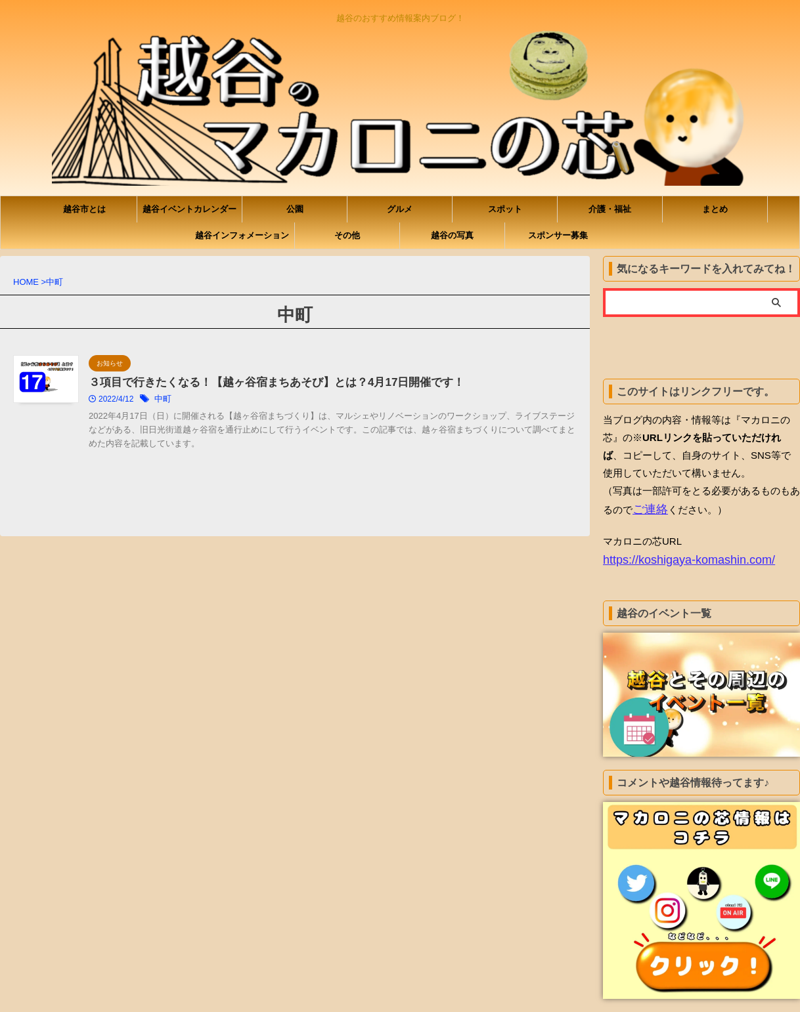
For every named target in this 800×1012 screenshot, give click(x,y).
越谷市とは (84, 209)
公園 (294, 209)
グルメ (399, 209)
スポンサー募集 (558, 235)
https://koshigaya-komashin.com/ (674, 556)
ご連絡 (647, 508)
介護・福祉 (610, 209)
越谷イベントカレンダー (189, 209)
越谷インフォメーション (242, 235)
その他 (347, 235)
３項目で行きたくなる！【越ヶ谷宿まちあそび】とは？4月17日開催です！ (331, 383)
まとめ (715, 209)
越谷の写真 (452, 235)
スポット (505, 209)
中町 (228, 400)
